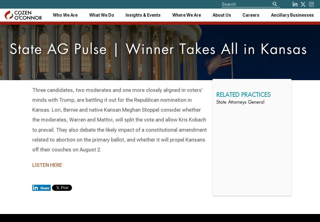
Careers (250, 15)
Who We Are (65, 15)
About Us (222, 15)
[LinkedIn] (295, 4)
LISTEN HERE (47, 165)
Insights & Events (143, 15)
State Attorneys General (240, 102)
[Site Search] (251, 4)
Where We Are (186, 15)
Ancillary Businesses (292, 15)
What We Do (101, 15)
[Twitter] (303, 4)
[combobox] (143, 15)
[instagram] (311, 4)
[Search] (274, 4)
